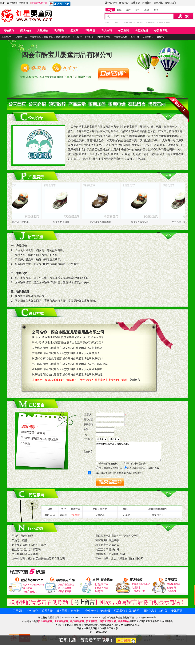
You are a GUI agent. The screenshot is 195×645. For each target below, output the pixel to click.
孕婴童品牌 (141, 30)
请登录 (34, 3)
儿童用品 (42, 30)
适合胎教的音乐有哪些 (25, 554)
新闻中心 (48, 37)
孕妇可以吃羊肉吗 (22, 535)
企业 (119, 9)
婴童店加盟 (92, 621)
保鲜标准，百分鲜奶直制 (110, 554)
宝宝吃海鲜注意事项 (107, 540)
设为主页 (135, 3)
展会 (146, 9)
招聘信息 (148, 610)
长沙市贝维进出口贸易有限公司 (46, 558)
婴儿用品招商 (45, 621)
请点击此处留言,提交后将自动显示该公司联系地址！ (74, 374)
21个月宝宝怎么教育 (107, 545)
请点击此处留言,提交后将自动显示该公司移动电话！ (73, 342)
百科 (137, 9)
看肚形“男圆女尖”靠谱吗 (26, 549)
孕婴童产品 (21, 37)
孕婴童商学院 (103, 37)
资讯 (155, 9)
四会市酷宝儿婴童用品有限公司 (67, 54)
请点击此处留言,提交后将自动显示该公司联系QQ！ (73, 358)
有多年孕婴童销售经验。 (111, 468)
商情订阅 (169, 3)
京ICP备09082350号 (146, 617)
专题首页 (176, 610)
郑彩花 (63, 515)
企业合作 (90, 610)
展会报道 (89, 37)
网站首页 (8, 30)
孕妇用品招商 (77, 621)
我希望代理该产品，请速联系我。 (128, 451)
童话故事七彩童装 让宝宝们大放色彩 (117, 535)
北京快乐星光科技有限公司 (127, 558)
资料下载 (134, 37)
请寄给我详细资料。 (109, 463)
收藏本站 (124, 3)
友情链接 (105, 610)
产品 (110, 9)
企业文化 (32, 610)
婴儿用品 (25, 30)
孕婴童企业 (7, 37)
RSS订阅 (163, 610)
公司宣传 (47, 610)
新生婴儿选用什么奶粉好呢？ (29, 545)
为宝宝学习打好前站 (107, 549)
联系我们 (119, 610)
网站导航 (112, 3)
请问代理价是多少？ (137, 463)
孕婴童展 (123, 30)
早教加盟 (90, 30)
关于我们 (18, 610)
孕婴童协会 (148, 37)
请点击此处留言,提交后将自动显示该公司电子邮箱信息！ (77, 363)
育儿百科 (106, 30)
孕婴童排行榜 (120, 37)
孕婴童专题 (161, 30)
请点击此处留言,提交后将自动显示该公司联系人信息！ (74, 337)
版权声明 (134, 610)
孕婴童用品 (123, 621)
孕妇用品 (59, 30)
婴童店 (74, 30)
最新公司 (146, 3)
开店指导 (77, 37)
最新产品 (158, 3)
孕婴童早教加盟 (108, 621)
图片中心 (161, 37)
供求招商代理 (63, 37)
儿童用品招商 (61, 621)
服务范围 (61, 610)
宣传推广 (76, 610)
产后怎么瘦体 (20, 540)
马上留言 (84, 602)
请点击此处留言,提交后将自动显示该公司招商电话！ (74, 347)
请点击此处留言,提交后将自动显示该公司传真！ (71, 353)
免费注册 (42, 3)
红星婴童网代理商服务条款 (128, 473)
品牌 (128, 9)
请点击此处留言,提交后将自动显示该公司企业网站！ (74, 369)
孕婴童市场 (35, 37)
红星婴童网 (22, 3)
